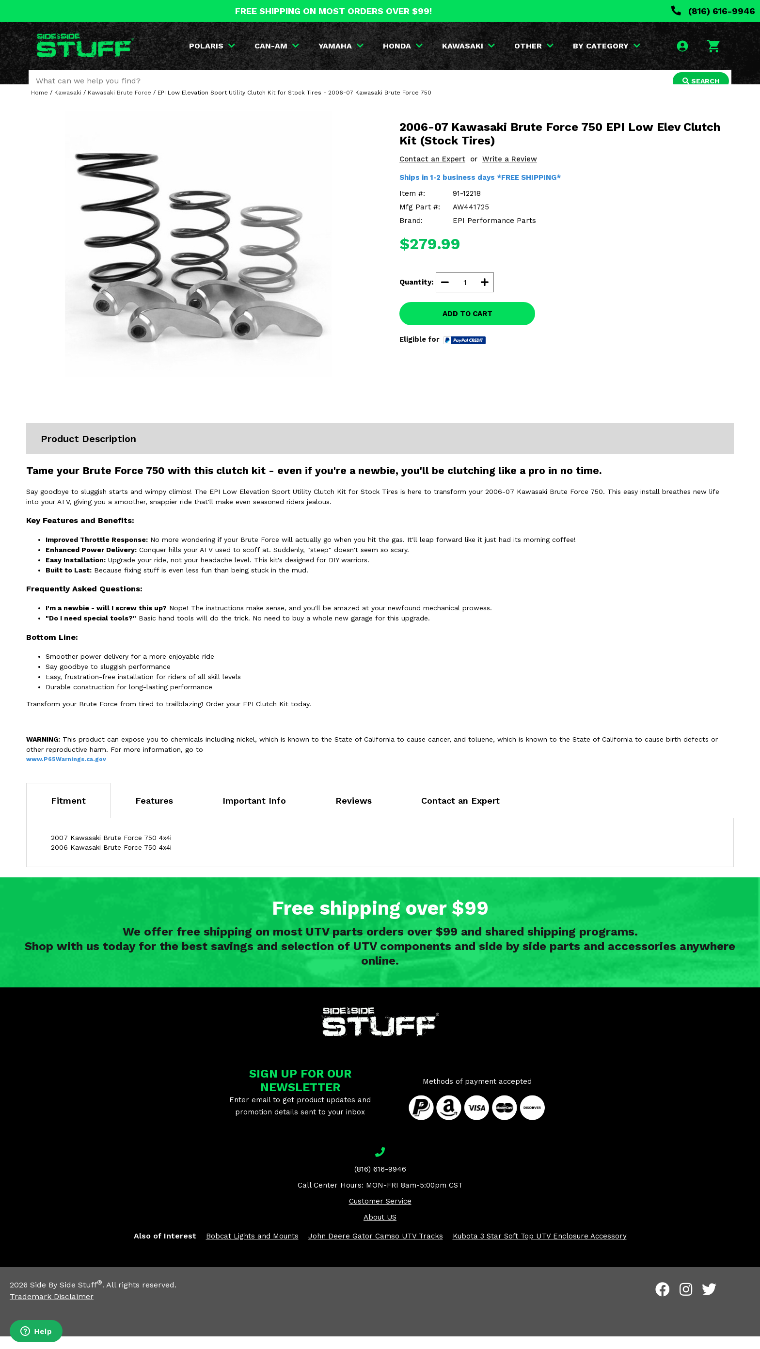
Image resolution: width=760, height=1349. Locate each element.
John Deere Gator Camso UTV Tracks (375, 1248)
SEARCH (698, 81)
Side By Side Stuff (66, 1297)
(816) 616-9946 (713, 11)
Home (39, 105)
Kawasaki (67, 105)
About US (380, 1229)
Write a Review (509, 171)
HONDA (404, 45)
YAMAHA (342, 45)
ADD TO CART (467, 326)
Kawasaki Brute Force (119, 105)
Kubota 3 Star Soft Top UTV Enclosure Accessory (540, 1248)
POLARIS (213, 45)
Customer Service (380, 1213)
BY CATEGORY (608, 45)
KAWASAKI (469, 45)
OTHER (535, 45)
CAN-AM (278, 45)
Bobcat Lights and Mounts (252, 1248)
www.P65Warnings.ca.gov (66, 771)
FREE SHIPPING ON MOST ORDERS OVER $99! (333, 11)
